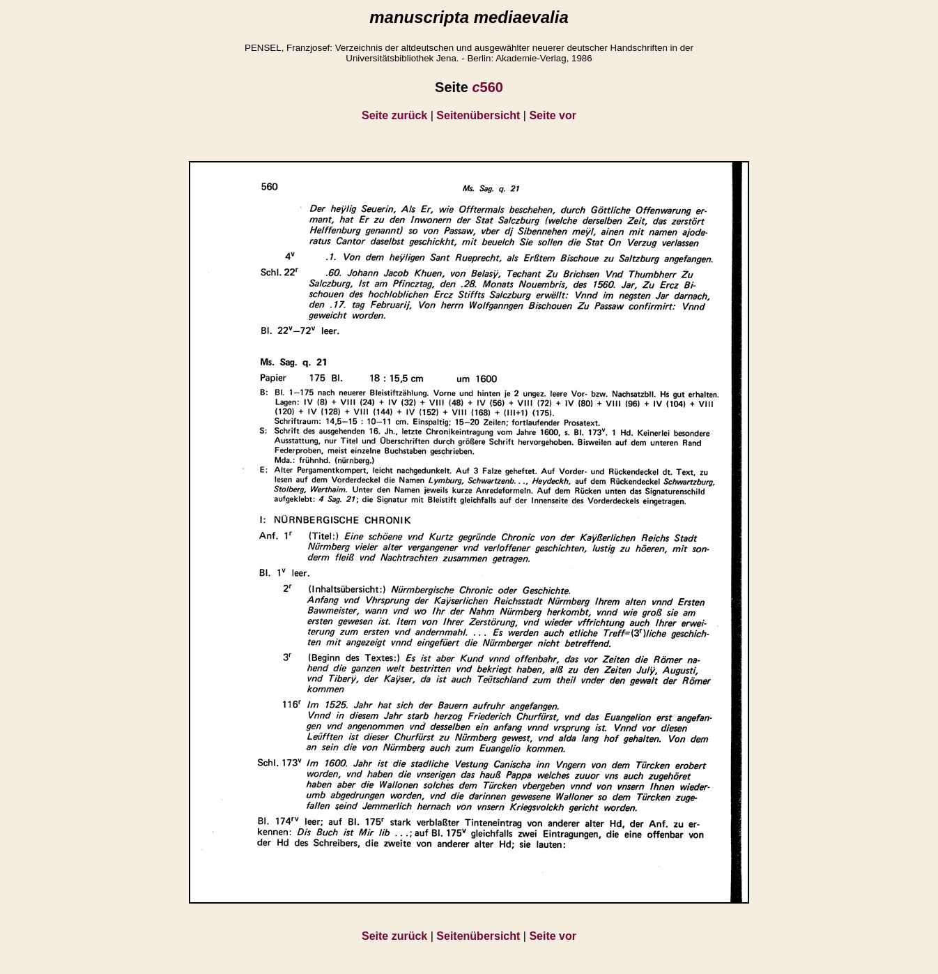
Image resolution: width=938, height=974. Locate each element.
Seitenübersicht (478, 115)
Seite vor (552, 115)
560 (487, 87)
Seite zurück (394, 115)
